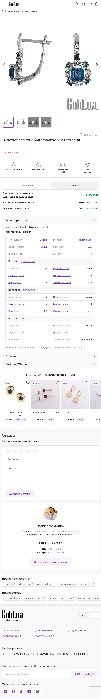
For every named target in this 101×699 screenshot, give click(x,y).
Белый (44, 246)
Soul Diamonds (67, 584)
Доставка (27, 185)
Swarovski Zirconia (35, 598)
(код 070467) (90, 134)
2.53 (90, 246)
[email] (38, 674)
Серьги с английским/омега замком (22, 11)
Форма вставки (62, 282)
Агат (53, 598)
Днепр (11, 196)
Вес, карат (14, 282)
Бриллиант (28, 261)
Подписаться (84, 673)
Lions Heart (26, 584)
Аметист (68, 598)
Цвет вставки (61, 268)
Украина (87, 584)
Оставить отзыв (19, 493)
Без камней (12, 598)
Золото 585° (86, 239)
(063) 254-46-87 (44, 636)
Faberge (9, 584)
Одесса (29, 196)
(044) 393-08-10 (44, 630)
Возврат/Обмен (16, 364)
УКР (84, 615)
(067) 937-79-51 (77, 630)
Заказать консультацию (50, 562)
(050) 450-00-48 (11, 636)
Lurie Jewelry (21, 226)
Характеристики (17, 220)
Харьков (20, 196)
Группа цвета (16, 275)
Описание (12, 356)
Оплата (75, 185)
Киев (5, 196)
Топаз (24, 318)
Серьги (44, 239)
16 (91, 253)
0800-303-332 (50, 543)
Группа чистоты (62, 275)
